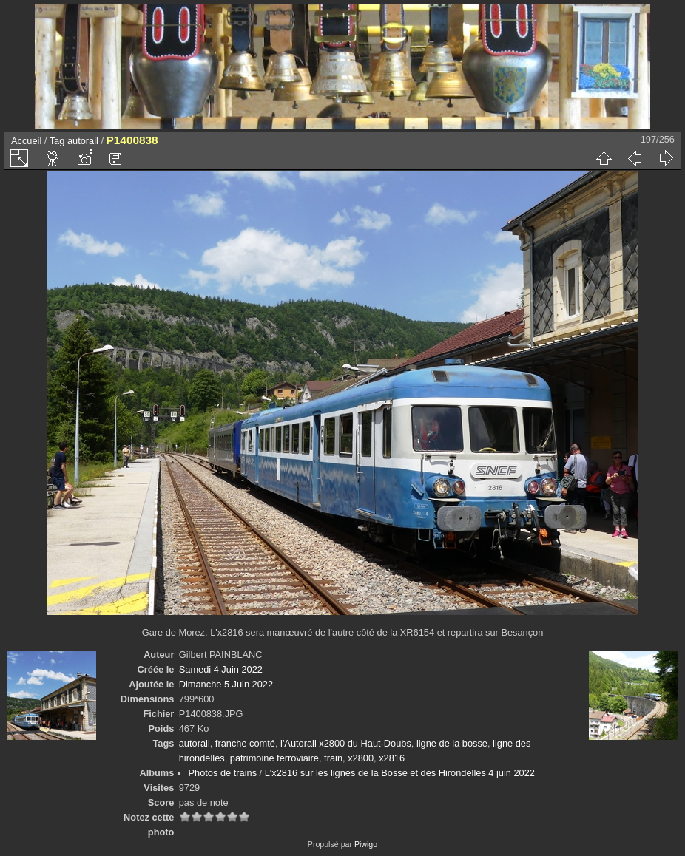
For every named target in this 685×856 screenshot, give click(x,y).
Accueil (26, 140)
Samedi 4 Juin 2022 (221, 669)
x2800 (361, 758)
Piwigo (365, 844)
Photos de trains (223, 772)
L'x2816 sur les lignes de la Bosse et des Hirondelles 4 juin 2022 (400, 772)
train (333, 758)
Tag (57, 140)
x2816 (392, 758)
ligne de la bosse (451, 743)
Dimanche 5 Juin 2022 (226, 684)
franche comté (245, 743)
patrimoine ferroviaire (274, 758)
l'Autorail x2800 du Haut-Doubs (345, 743)
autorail (82, 140)
